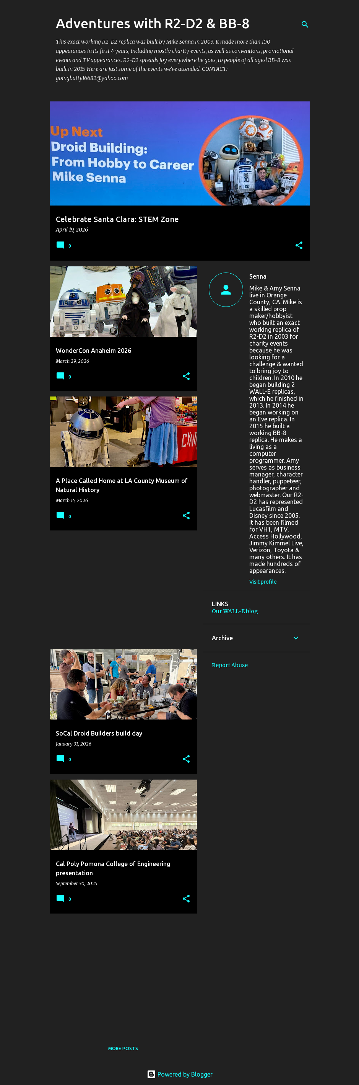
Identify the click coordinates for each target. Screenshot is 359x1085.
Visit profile (263, 582)
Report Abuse (230, 665)
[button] (299, 246)
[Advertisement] (120, 589)
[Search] (305, 24)
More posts (123, 1048)
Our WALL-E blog (235, 611)
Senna (257, 276)
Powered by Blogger (180, 1074)
